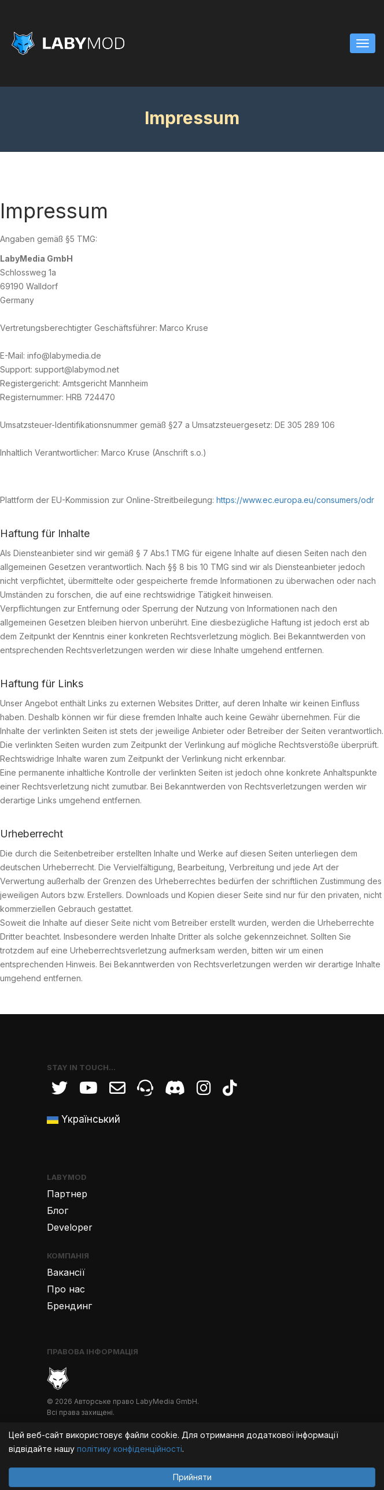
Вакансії (66, 1272)
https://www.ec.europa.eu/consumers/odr (295, 500)
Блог (57, 1210)
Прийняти (192, 1477)
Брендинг (69, 1306)
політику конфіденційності (129, 1449)
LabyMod (67, 1177)
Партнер (67, 1194)
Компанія (68, 1255)
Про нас (66, 1289)
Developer (70, 1227)
